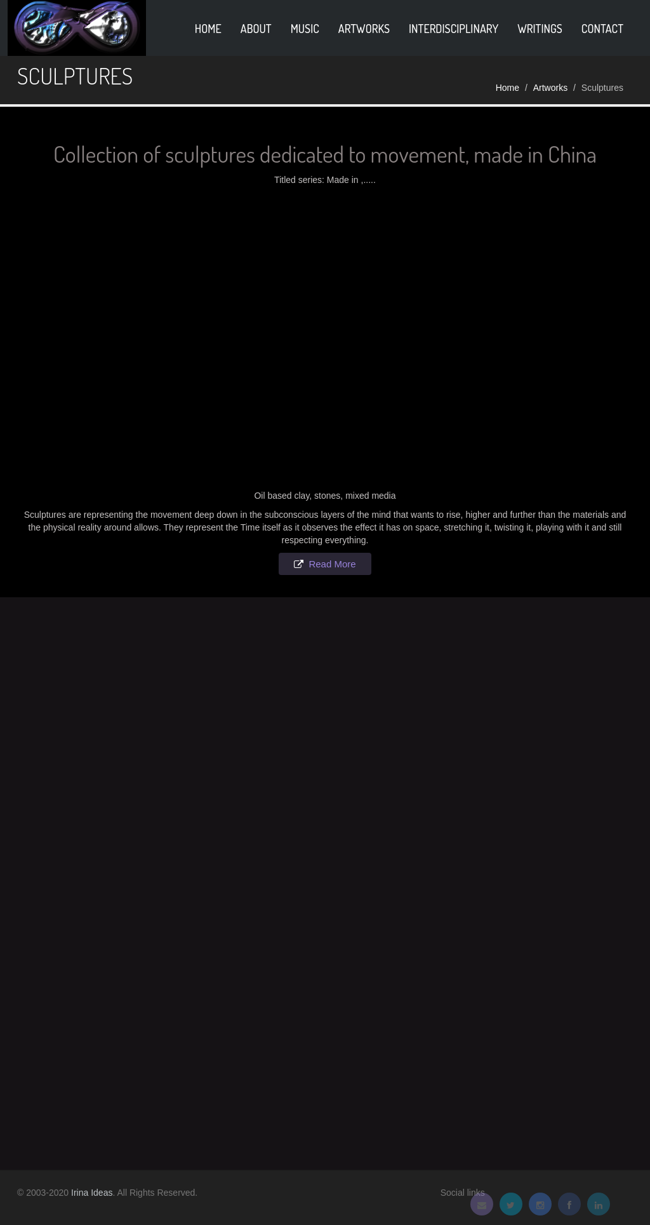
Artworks (364, 29)
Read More (331, 563)
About (256, 29)
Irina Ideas (91, 1193)
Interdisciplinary (453, 29)
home (208, 29)
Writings (539, 29)
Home (507, 88)
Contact (602, 29)
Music (305, 29)
